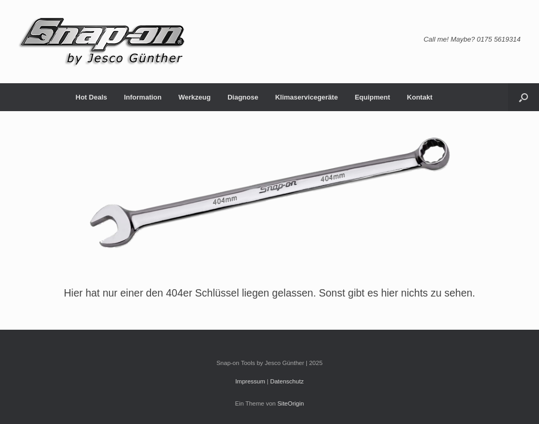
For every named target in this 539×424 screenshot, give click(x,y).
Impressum (250, 381)
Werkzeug (194, 97)
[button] (523, 97)
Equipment (372, 97)
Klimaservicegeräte (306, 97)
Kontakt (419, 97)
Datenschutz (287, 381)
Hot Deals (91, 97)
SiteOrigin (290, 403)
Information (143, 97)
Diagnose (242, 97)
